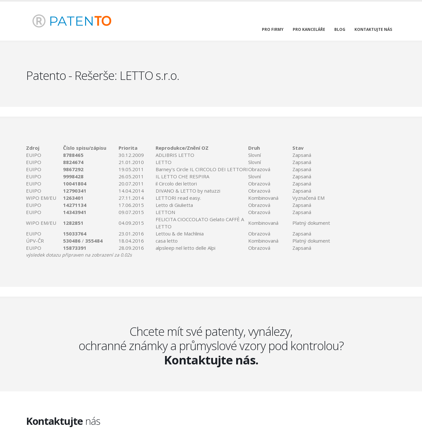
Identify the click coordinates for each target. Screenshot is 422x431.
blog (339, 29)
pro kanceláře (309, 29)
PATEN (71, 21)
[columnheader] (44, 147)
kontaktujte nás (373, 29)
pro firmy (273, 29)
